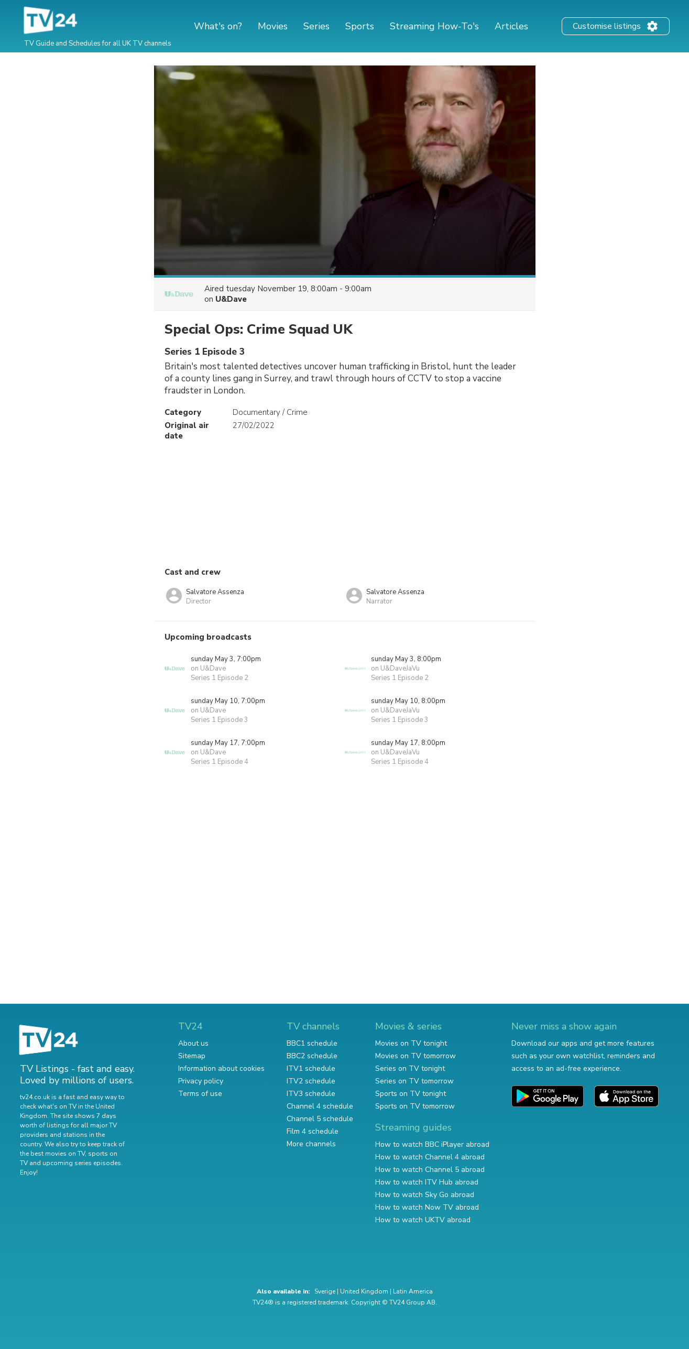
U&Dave (231, 299)
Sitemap (191, 1056)
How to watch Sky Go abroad (424, 1195)
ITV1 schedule (311, 1068)
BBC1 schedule (312, 1043)
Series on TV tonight (410, 1068)
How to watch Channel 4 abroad (430, 1157)
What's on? (218, 26)
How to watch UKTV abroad (423, 1220)
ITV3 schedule (311, 1094)
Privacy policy (200, 1081)
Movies (273, 26)
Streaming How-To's (434, 26)
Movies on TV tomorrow (415, 1056)
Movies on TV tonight (411, 1043)
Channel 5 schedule (320, 1119)
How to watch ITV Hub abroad (426, 1182)
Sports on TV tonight (410, 1094)
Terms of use (200, 1094)
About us (193, 1043)
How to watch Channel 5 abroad (430, 1170)
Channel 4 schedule (320, 1106)
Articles (511, 26)
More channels (311, 1144)
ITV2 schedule (311, 1081)
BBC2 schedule (312, 1056)
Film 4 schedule (312, 1131)
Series (316, 26)
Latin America (413, 1291)
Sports (359, 26)
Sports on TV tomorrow (415, 1106)
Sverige (324, 1291)
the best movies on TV (52, 1153)
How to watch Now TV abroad (427, 1207)
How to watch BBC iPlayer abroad (432, 1144)
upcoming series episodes (81, 1163)
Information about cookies (221, 1068)
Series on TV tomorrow (414, 1081)
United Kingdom (364, 1291)
